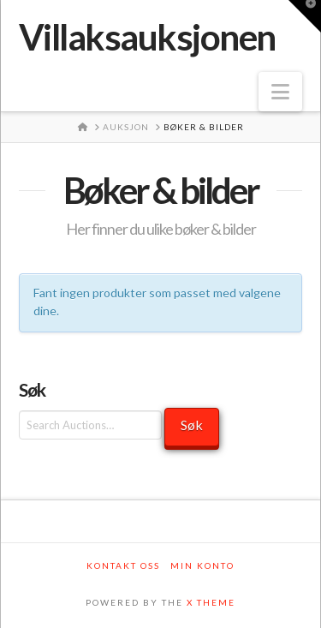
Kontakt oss (123, 565)
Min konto (202, 565)
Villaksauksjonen (147, 37)
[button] (280, 91)
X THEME (211, 602)
